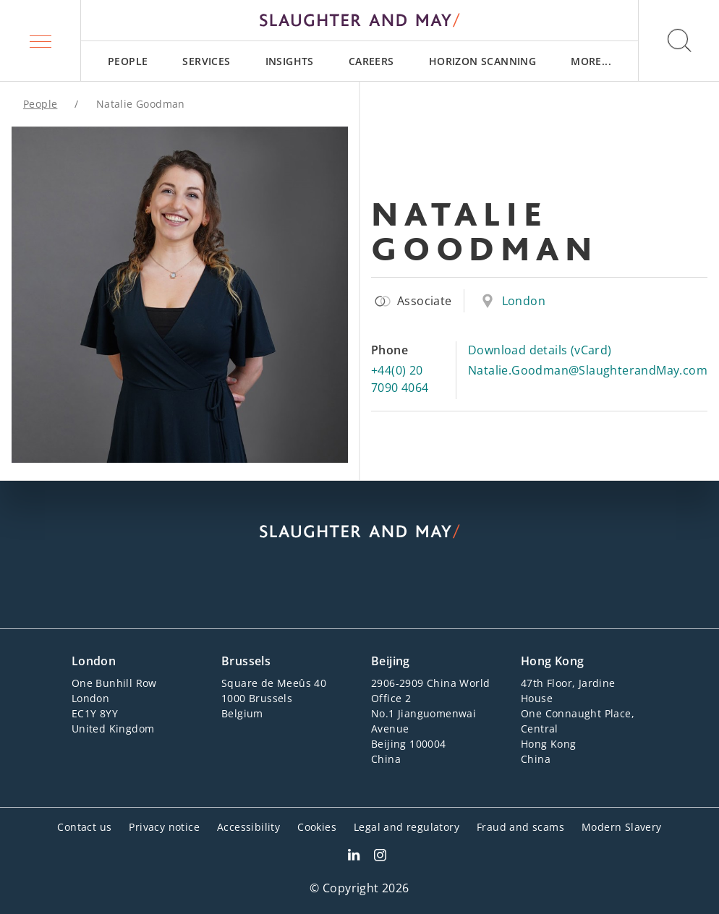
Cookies (316, 827)
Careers (371, 61)
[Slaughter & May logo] (359, 20)
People (128, 61)
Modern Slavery (622, 827)
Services (206, 61)
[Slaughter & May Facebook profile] (380, 857)
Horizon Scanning (482, 61)
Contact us (84, 827)
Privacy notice (164, 827)
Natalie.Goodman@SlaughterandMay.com (587, 370)
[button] (40, 40)
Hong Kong (552, 661)
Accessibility (248, 827)
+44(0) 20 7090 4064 (400, 379)
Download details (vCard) (540, 350)
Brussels (246, 661)
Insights (289, 61)
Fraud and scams (520, 827)
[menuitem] (128, 61)
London (523, 301)
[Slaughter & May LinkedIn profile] (353, 857)
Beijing (390, 661)
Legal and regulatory (406, 827)
